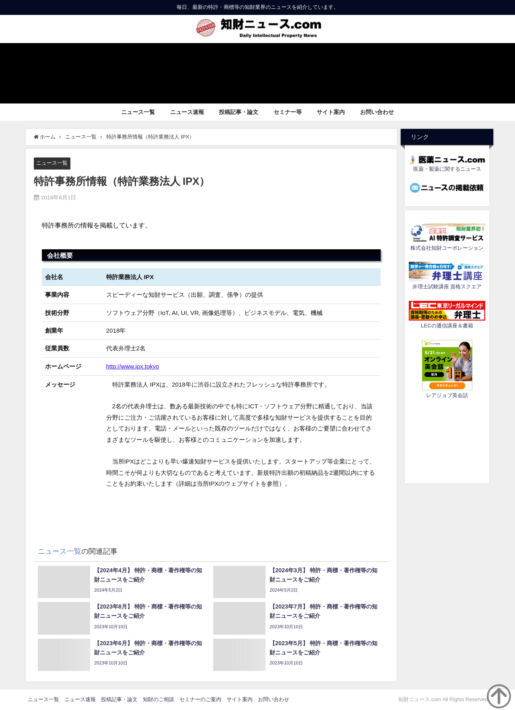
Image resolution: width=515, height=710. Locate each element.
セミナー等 (288, 112)
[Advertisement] (447, 440)
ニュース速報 (187, 112)
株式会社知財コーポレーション (447, 247)
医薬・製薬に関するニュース (447, 169)
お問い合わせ (377, 112)
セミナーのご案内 (200, 699)
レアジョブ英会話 (447, 395)
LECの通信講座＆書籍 (447, 325)
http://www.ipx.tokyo (133, 366)
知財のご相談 (158, 699)
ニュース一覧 (138, 112)
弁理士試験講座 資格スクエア (447, 286)
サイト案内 (331, 112)
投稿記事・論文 (238, 112)
